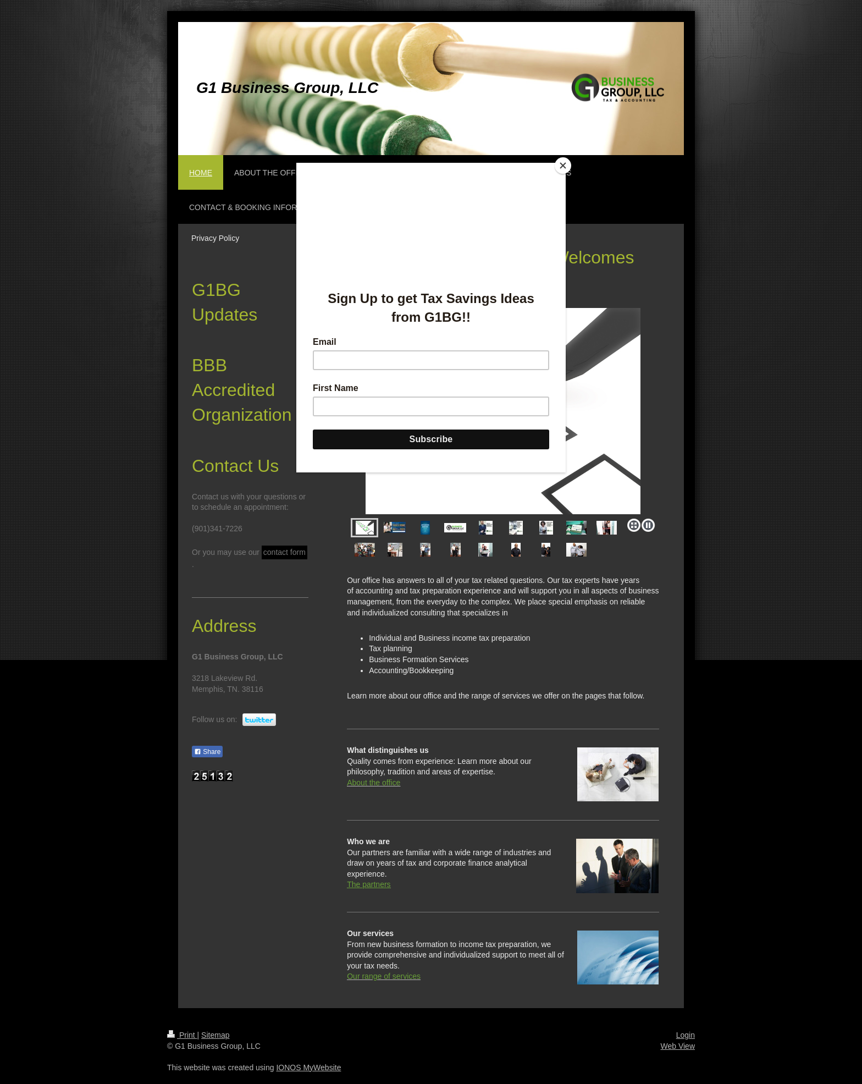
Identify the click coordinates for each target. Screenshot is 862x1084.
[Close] (563, 165)
